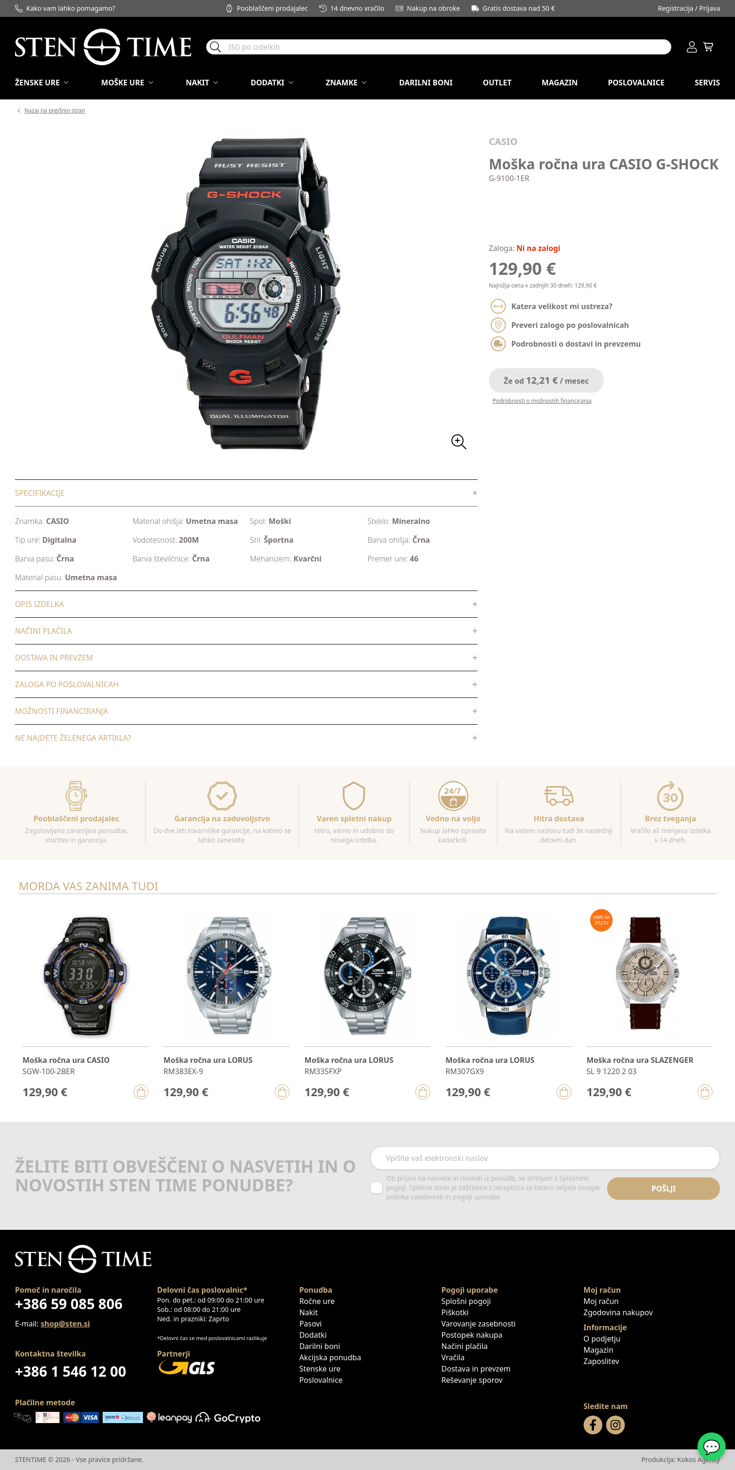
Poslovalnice (636, 82)
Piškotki (455, 1312)
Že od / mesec (546, 380)
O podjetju (602, 1339)
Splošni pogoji (466, 1301)
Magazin (560, 82)
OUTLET (497, 82)
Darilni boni (425, 82)
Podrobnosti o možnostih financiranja (542, 401)
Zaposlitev (601, 1361)
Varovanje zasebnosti (479, 1323)
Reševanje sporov (472, 1380)
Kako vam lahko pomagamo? (65, 8)
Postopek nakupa (472, 1335)
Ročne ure (317, 1301)
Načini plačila (465, 1346)
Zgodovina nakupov (618, 1312)
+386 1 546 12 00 (70, 1371)
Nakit (308, 1312)
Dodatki (313, 1335)
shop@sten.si (65, 1323)
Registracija (675, 8)
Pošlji (664, 1188)
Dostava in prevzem (476, 1369)
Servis (707, 82)
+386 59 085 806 (68, 1304)
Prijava (709, 8)
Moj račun (601, 1301)
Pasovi (310, 1323)
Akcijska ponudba (330, 1357)
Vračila (453, 1357)
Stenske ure (319, 1369)
